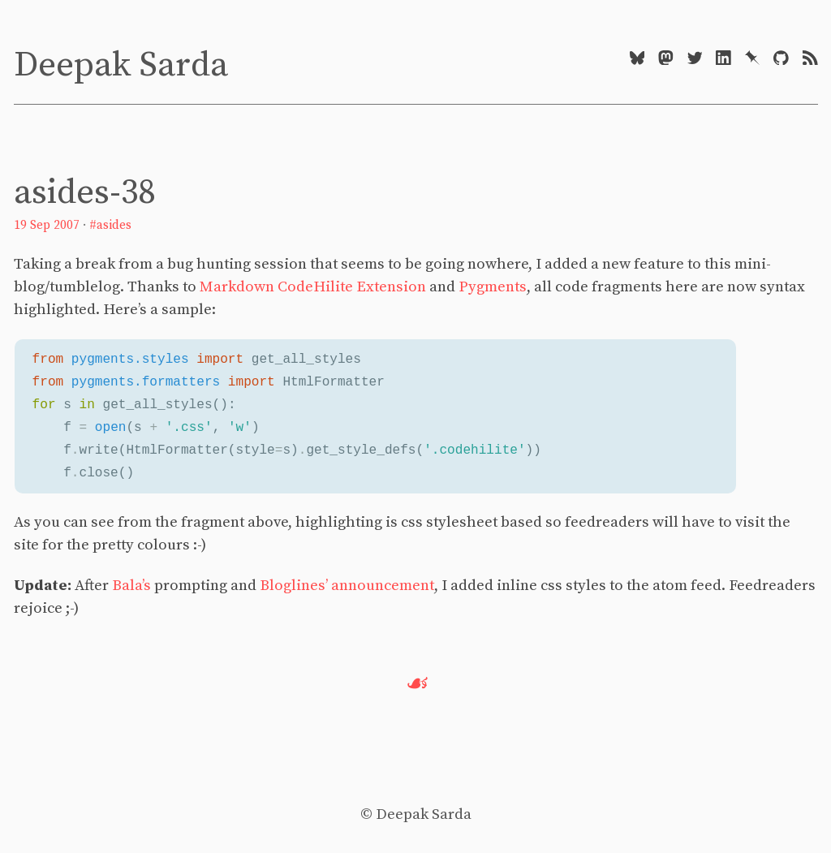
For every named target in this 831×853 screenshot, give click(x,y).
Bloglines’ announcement (347, 585)
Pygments (493, 287)
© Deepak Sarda (415, 814)
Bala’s (131, 585)
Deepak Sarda (121, 65)
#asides (110, 225)
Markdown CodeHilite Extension (313, 287)
